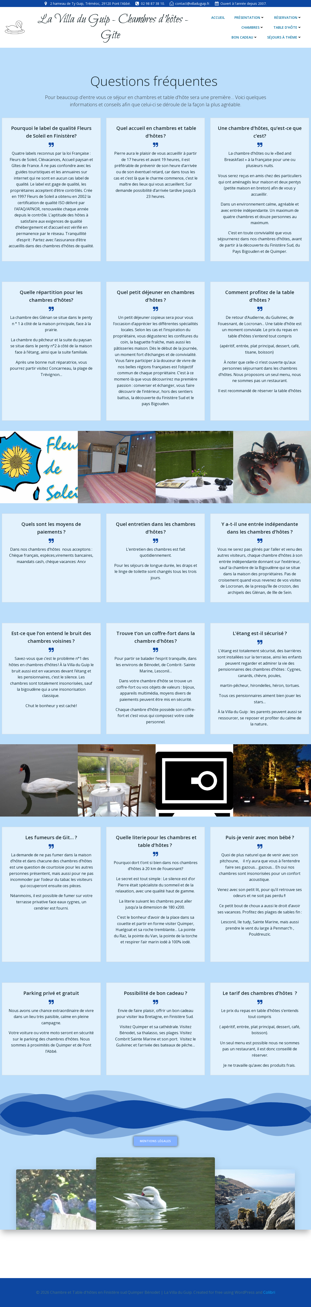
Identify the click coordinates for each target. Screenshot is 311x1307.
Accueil (219, 18)
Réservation (289, 18)
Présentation (250, 18)
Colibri (269, 1292)
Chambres (218, 28)
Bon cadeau (290, 28)
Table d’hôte (253, 28)
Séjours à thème (285, 37)
